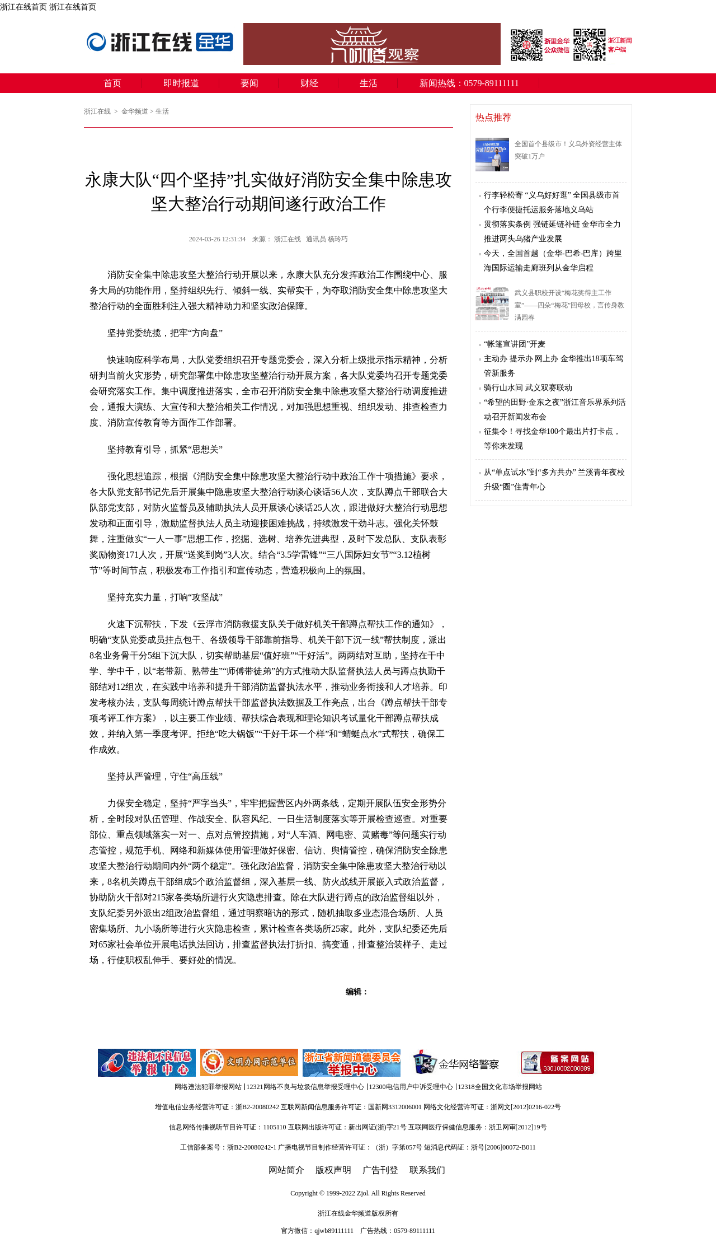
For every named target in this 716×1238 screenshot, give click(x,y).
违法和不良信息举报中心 (147, 1063)
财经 (309, 83)
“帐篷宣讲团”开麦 (514, 344)
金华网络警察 (454, 1063)
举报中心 (352, 1063)
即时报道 (181, 83)
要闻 (249, 83)
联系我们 (427, 1170)
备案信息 (557, 1063)
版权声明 (333, 1170)
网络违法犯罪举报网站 (208, 1086)
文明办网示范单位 (250, 1063)
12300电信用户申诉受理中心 (411, 1086)
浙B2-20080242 (257, 1107)
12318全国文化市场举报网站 (500, 1086)
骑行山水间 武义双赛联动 (528, 388)
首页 (112, 83)
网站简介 (286, 1170)
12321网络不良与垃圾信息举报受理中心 (305, 1086)
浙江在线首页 (23, 7)
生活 (369, 83)
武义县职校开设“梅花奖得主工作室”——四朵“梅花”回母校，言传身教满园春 (569, 305)
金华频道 (134, 111)
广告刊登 (380, 1170)
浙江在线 (98, 111)
